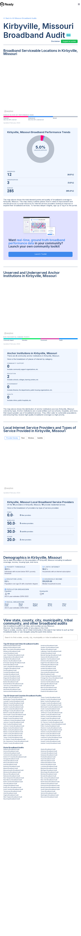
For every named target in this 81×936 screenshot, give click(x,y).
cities (28, 626)
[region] (40, 85)
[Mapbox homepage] (8, 111)
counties (37, 626)
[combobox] (40, 637)
